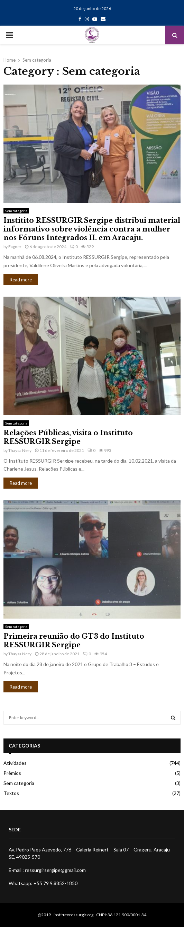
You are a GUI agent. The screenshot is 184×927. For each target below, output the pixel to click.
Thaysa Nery (19, 450)
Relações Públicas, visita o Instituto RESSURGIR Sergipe (68, 437)
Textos (11, 793)
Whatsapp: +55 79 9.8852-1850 (43, 883)
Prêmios (12, 773)
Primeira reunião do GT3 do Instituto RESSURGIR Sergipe (73, 640)
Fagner (14, 246)
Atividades (15, 763)
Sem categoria (16, 211)
